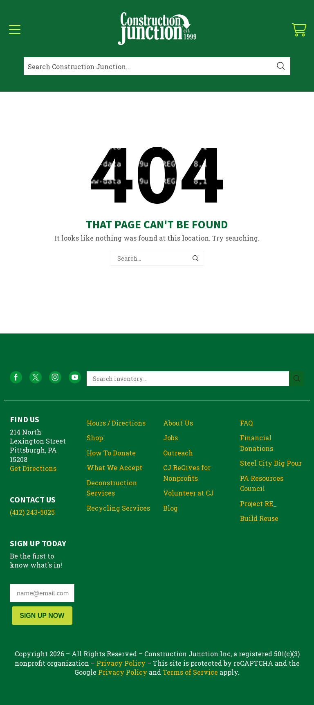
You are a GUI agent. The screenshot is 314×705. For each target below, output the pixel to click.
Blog (170, 508)
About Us (178, 423)
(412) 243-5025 (32, 512)
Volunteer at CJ (188, 493)
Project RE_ (258, 503)
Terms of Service (190, 672)
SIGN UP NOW (42, 615)
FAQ (246, 423)
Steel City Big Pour (271, 463)
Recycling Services (118, 508)
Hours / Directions (116, 423)
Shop (95, 437)
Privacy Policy (121, 663)
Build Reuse (259, 518)
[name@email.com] (42, 593)
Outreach (178, 452)
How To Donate (111, 452)
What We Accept (114, 467)
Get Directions (33, 468)
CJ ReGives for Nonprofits (187, 472)
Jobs (170, 437)
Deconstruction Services (112, 488)
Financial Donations (256, 443)
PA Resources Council (261, 483)
